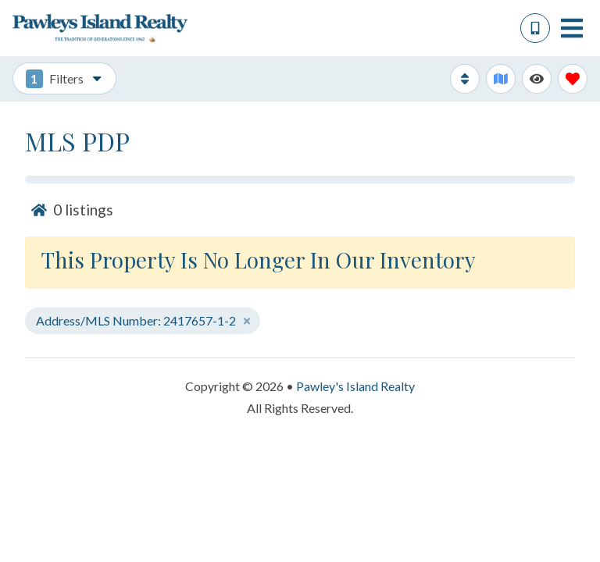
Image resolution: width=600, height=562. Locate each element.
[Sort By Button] (465, 79)
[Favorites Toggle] (573, 79)
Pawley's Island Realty (355, 386)
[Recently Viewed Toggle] (537, 79)
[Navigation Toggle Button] (572, 28)
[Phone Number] (535, 28)
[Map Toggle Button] (501, 79)
